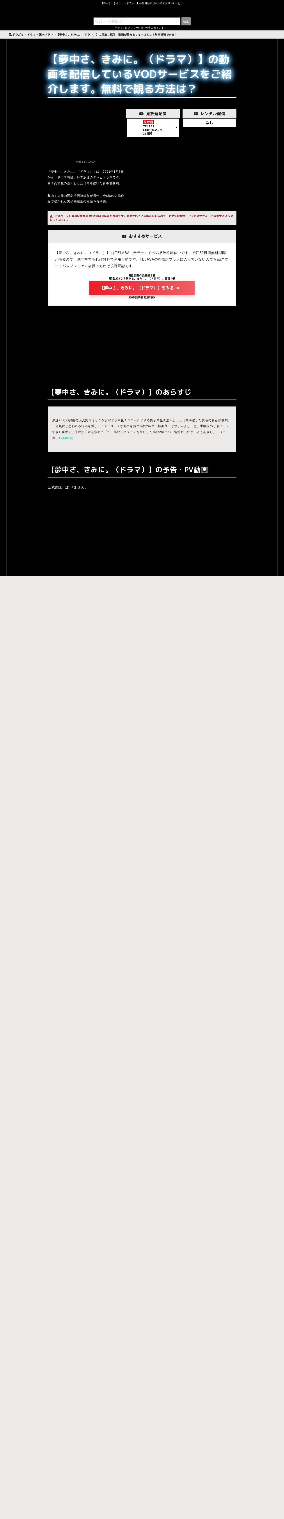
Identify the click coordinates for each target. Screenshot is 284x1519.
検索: (14, 32)
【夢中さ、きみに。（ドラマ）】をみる (33, 551)
